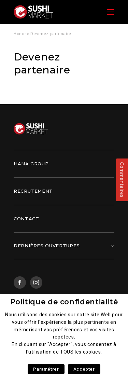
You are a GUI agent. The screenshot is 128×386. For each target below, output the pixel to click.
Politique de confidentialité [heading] (64, 302)
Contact (26, 218)
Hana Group (31, 163)
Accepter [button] (84, 369)
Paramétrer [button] (46, 369)
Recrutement (33, 191)
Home (20, 33)
